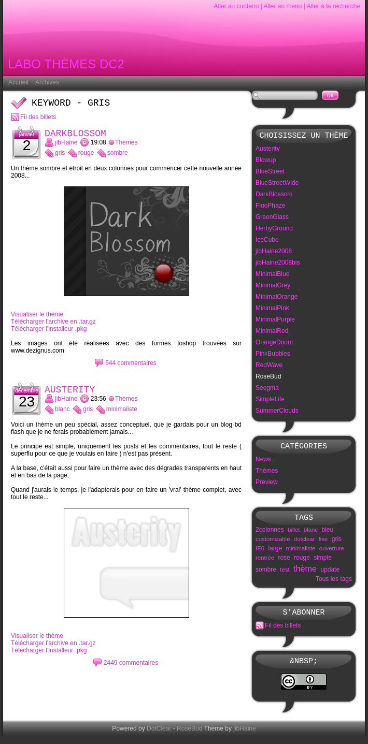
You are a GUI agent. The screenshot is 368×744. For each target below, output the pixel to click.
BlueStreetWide (277, 184)
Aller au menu (282, 6)
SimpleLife (270, 400)
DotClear (159, 736)
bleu (327, 534)
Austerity (70, 395)
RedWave (269, 366)
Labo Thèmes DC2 (66, 66)
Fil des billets (38, 119)
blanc (62, 415)
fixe (323, 544)
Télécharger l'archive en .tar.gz (53, 325)
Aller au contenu (236, 6)
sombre (117, 157)
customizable (273, 544)
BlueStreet (270, 173)
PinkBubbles (273, 355)
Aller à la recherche (333, 6)
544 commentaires (131, 367)
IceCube (267, 241)
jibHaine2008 (274, 252)
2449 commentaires (131, 669)
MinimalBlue (272, 275)
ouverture (331, 553)
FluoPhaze (270, 207)
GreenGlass (272, 218)
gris (60, 157)
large (275, 553)
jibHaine (66, 146)
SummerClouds (277, 412)
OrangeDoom (274, 343)
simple (323, 562)
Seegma (267, 389)
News (263, 462)
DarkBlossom (75, 136)
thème (305, 573)
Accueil (18, 82)
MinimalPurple (275, 321)
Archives (47, 82)
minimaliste (121, 415)
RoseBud (189, 736)
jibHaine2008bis (278, 264)
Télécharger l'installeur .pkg (49, 333)
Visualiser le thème (37, 318)
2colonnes (270, 534)
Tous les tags (334, 583)
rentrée (265, 562)
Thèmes (126, 146)
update (329, 574)
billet (294, 534)
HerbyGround (274, 230)
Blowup (266, 161)
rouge (86, 157)
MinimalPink (272, 309)
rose (284, 562)
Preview (267, 485)
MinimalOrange (277, 298)
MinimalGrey (273, 286)
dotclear (304, 544)
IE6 (260, 553)
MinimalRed (272, 332)
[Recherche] (285, 95)
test (284, 574)
